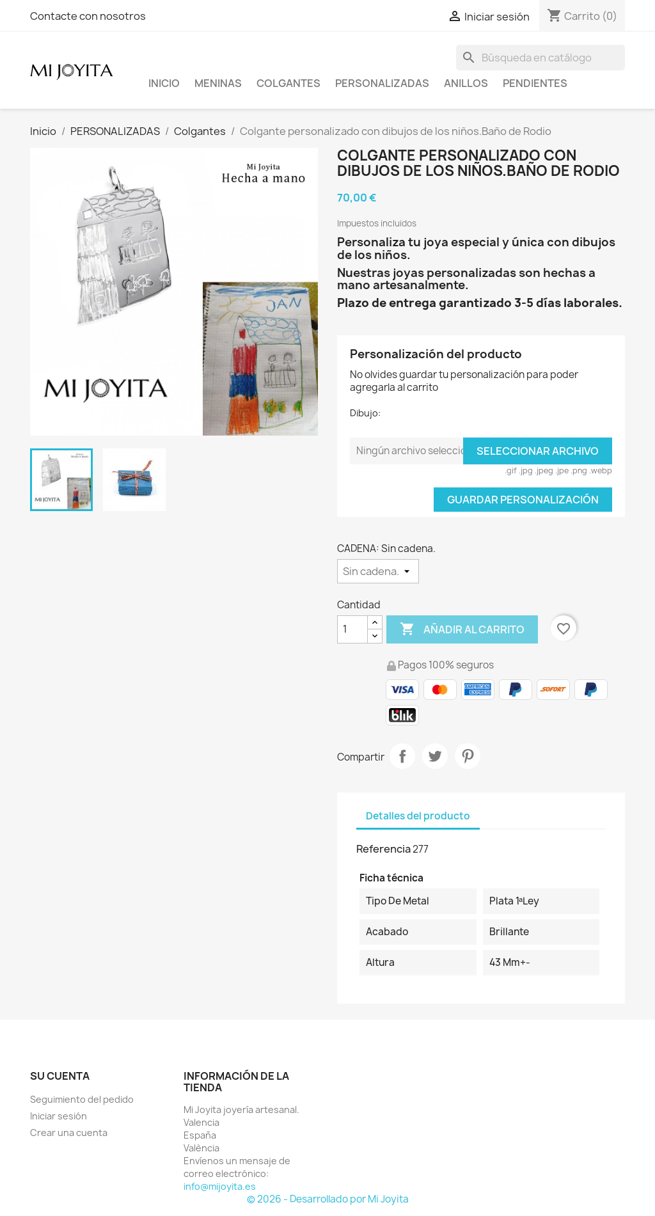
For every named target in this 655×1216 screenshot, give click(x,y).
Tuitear (435, 756)
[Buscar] (540, 57)
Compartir (402, 756)
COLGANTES (288, 83)
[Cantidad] (352, 629)
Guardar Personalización (523, 500)
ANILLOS (466, 83)
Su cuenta (60, 1076)
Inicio (164, 83)
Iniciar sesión (58, 1116)
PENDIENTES (535, 83)
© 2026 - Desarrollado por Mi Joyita (328, 1199)
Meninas (218, 83)
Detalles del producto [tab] (418, 816)
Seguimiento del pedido (82, 1099)
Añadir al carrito (462, 629)
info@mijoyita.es (220, 1186)
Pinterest (467, 756)
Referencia (383, 848)
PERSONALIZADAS (382, 83)
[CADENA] (378, 571)
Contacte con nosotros (88, 16)
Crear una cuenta (68, 1132)
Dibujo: (365, 413)
